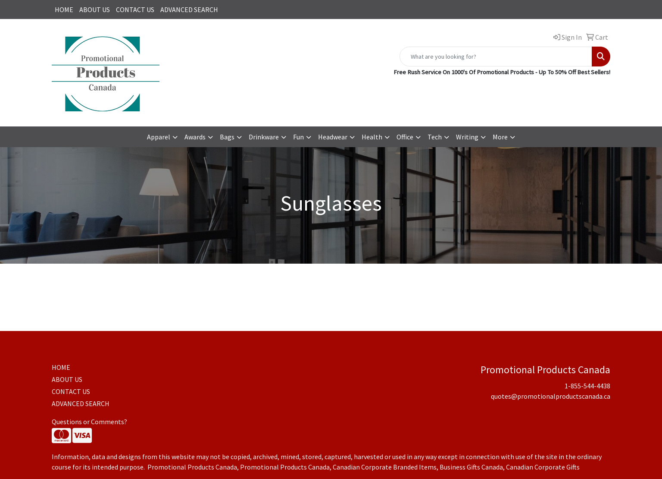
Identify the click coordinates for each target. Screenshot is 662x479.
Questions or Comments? (89, 421)
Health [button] (372, 136)
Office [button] (405, 136)
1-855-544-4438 (587, 385)
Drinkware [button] (264, 136)
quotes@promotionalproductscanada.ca (550, 396)
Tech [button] (435, 136)
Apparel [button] (158, 136)
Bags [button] (227, 136)
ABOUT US (94, 9)
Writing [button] (467, 136)
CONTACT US (135, 9)
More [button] (500, 136)
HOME (64, 9)
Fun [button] (298, 136)
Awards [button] (195, 136)
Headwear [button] (332, 136)
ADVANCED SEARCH (189, 9)
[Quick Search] (496, 56)
